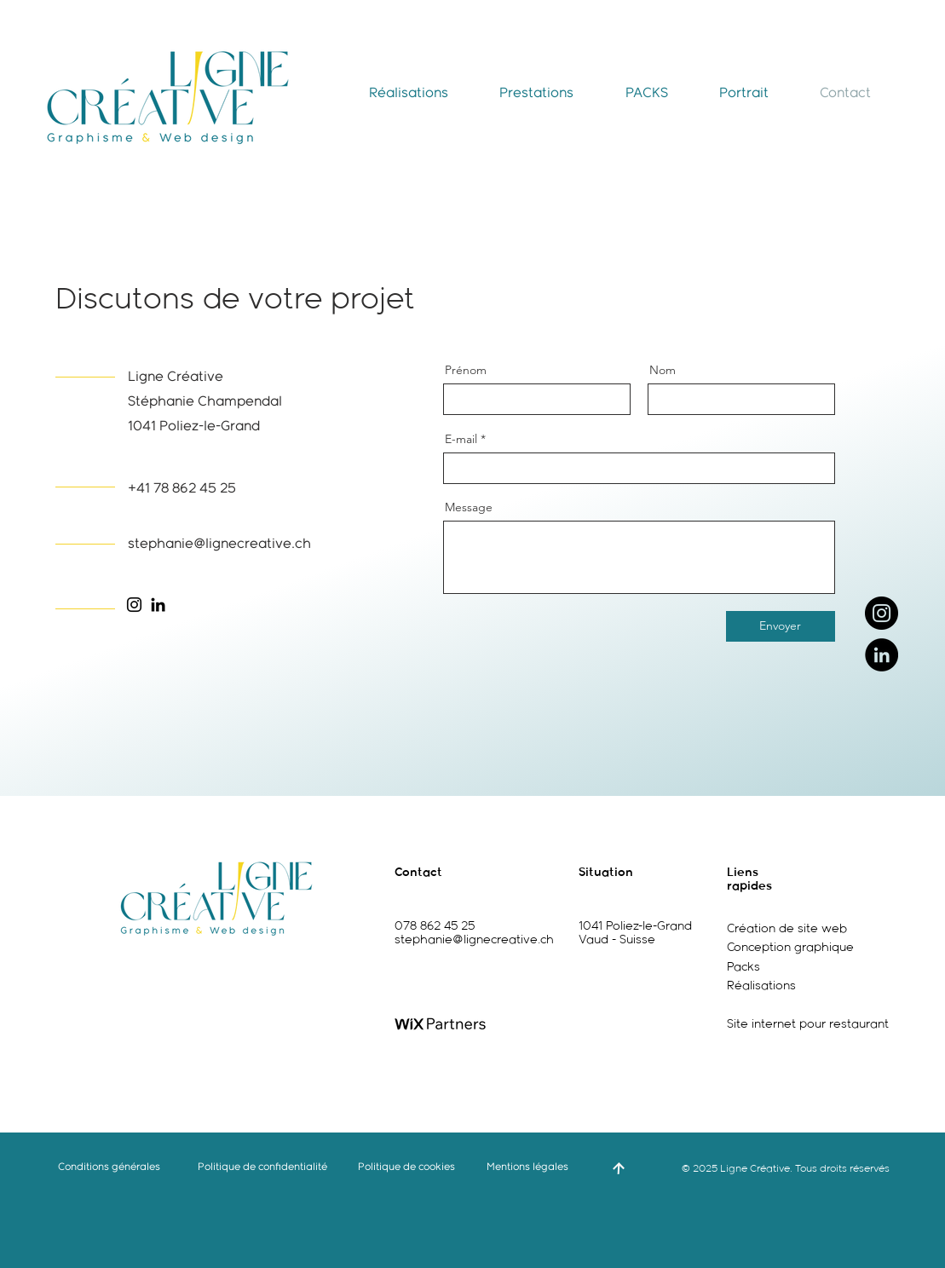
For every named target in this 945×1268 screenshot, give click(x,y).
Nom (662, 370)
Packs (743, 967)
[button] (408, 93)
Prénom (466, 370)
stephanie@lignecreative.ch (474, 940)
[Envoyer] (780, 626)
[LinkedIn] (881, 654)
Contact (418, 873)
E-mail (461, 439)
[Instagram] (881, 613)
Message (469, 507)
